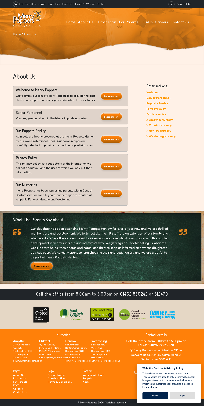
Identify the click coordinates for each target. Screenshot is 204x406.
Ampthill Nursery (159, 120)
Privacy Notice (56, 375)
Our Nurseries (156, 114)
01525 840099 (20, 357)
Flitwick (45, 341)
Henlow (70, 341)
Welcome (152, 92)
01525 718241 (98, 357)
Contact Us (180, 22)
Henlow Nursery (158, 131)
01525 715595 (45, 354)
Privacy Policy (156, 109)
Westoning (99, 341)
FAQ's (148, 22)
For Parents (128, 22)
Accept (155, 395)
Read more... (41, 266)
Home (70, 22)
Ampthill (19, 341)
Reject (183, 395)
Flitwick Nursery (159, 125)
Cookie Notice (56, 378)
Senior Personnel (158, 98)
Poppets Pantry (157, 103)
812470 (100, 4)
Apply (86, 381)
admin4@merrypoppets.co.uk (105, 360)
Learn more (111, 96)
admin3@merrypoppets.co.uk (79, 360)
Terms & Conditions (60, 381)
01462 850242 (82, 4)
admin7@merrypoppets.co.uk (27, 360)
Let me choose (150, 387)
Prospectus (107, 22)
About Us (85, 22)
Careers (161, 22)
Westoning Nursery (161, 136)
